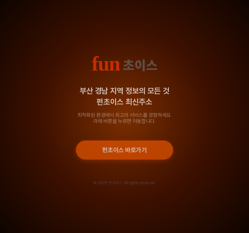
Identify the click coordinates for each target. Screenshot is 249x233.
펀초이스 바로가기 (124, 150)
